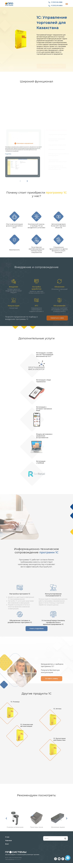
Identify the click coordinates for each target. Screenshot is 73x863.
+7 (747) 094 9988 (55, 2)
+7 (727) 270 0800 (55, 5)
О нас (7, 837)
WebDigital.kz (17, 859)
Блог (7, 844)
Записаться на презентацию (51, 61)
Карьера (8, 840)
